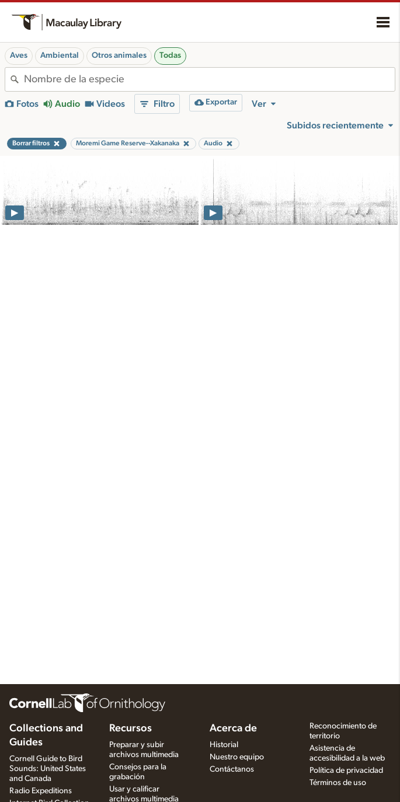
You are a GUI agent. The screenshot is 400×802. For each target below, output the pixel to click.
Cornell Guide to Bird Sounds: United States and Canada (47, 769)
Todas (170, 55)
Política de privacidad (346, 770)
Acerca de (233, 728)
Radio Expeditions (40, 791)
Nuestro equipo (237, 757)
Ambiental (59, 55)
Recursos (130, 728)
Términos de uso (337, 783)
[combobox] (209, 79)
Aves (18, 55)
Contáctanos (232, 769)
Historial (224, 745)
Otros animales (119, 55)
